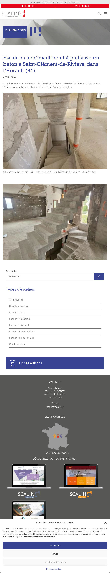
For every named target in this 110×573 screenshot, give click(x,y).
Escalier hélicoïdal (20, 318)
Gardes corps (17, 344)
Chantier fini (16, 299)
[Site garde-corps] (29, 497)
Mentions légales (53, 569)
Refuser (55, 553)
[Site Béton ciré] (28, 6)
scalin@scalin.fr (55, 406)
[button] (105, 522)
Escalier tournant (19, 325)
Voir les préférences (55, 562)
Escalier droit (17, 312)
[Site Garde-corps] (82, 6)
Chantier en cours (19, 306)
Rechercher (11, 271)
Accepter (55, 545)
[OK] (99, 276)
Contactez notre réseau (57, 453)
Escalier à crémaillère (21, 331)
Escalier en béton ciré (21, 337)
